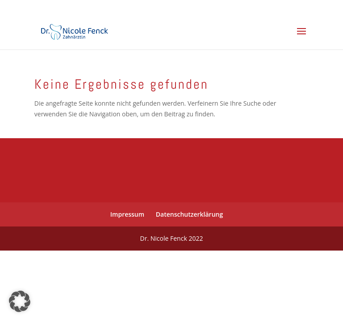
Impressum (127, 214)
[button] (19, 301)
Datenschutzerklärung (189, 214)
